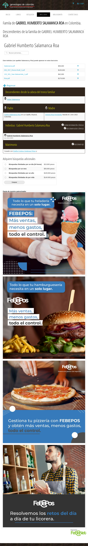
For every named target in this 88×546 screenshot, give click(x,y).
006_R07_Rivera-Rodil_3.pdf (14, 70)
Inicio (8, 14)
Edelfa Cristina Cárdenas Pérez (24, 151)
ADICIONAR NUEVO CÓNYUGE (74, 128)
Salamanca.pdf (9, 66)
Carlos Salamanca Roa (12, 115)
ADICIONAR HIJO (78, 144)
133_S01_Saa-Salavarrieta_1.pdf (16, 74)
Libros (18, 14)
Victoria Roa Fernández (53, 115)
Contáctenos (73, 14)
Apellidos (43, 14)
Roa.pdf (7, 78)
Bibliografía (57, 14)
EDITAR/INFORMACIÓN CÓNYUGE (73, 125)
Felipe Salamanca (13, 99)
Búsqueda (30, 14)
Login (82, 3)
